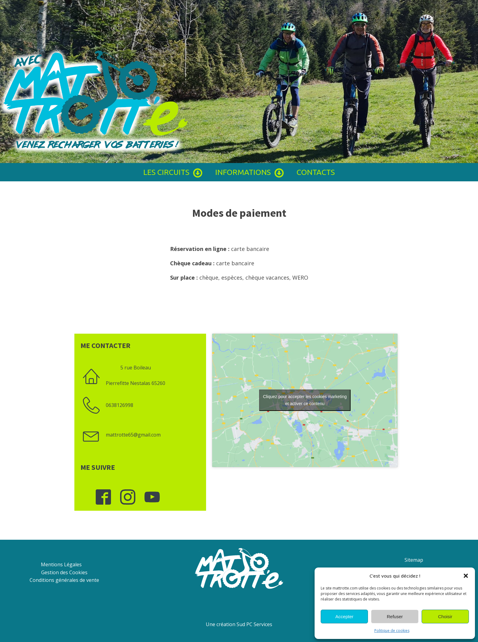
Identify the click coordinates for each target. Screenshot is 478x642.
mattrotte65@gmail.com (133, 434)
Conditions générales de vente (64, 580)
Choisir (445, 616)
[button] (466, 576)
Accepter (344, 616)
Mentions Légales (61, 564)
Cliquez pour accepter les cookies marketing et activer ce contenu (305, 400)
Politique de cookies (391, 630)
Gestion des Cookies (64, 572)
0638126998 (119, 405)
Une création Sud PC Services (239, 624)
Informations (249, 172)
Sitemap (414, 560)
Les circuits (173, 172)
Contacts (316, 172)
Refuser (395, 616)
